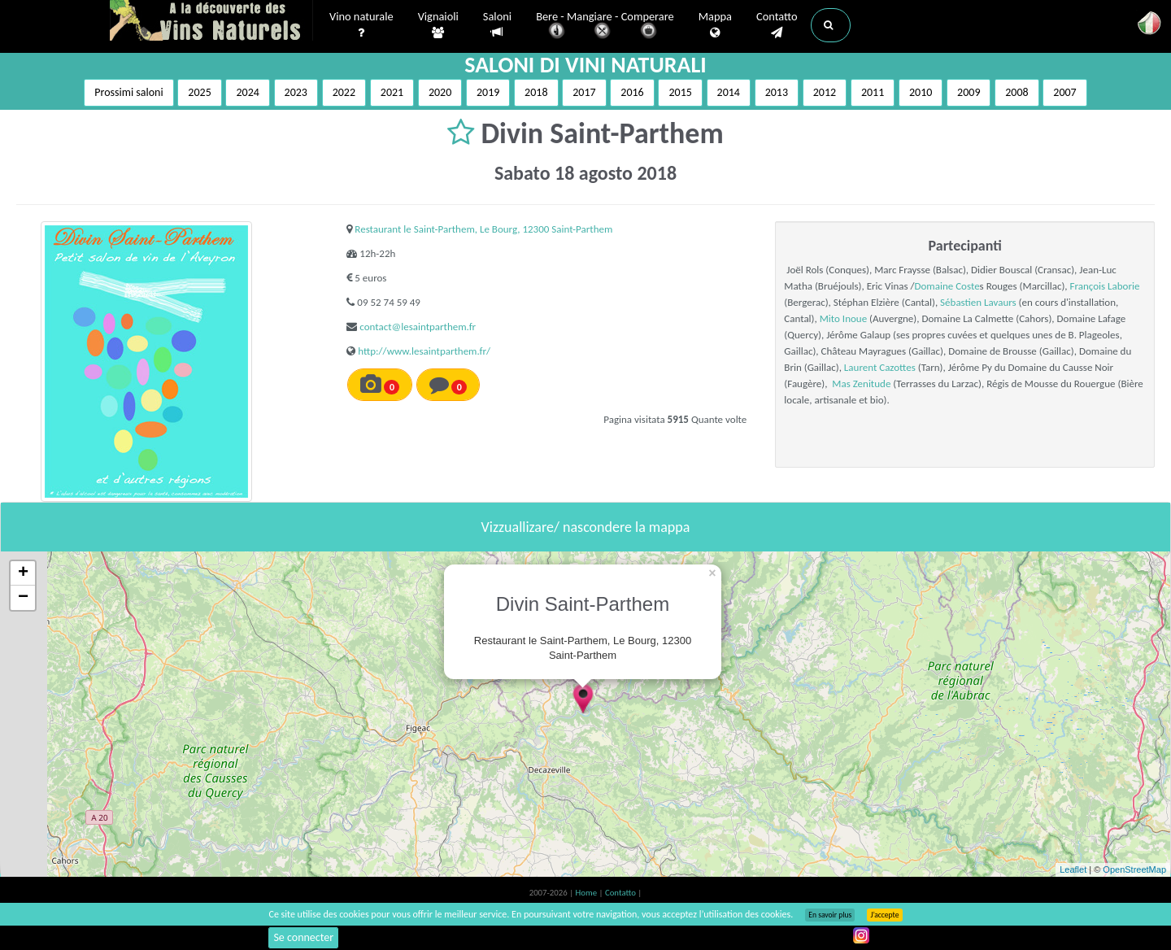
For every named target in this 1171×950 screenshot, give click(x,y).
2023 (296, 92)
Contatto (777, 25)
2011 (872, 92)
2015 (679, 92)
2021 (392, 92)
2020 (440, 92)
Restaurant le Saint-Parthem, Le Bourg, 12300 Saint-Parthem (483, 229)
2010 (920, 92)
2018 (536, 92)
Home (587, 892)
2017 (583, 92)
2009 (968, 92)
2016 (631, 92)
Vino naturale (361, 25)
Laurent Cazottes (880, 367)
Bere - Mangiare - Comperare (605, 26)
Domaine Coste (947, 286)
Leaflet (1073, 869)
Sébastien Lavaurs (978, 302)
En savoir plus (829, 915)
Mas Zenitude (861, 383)
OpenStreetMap (1134, 869)
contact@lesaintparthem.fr (417, 326)
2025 (199, 92)
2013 (776, 92)
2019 (488, 92)
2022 (344, 92)
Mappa (715, 25)
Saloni (497, 25)
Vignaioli (438, 25)
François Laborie (1105, 286)
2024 (247, 92)
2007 (1064, 92)
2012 (824, 92)
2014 (728, 92)
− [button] (23, 598)
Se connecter (303, 937)
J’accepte (884, 915)
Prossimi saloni (128, 92)
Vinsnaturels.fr (211, 22)
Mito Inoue (843, 318)
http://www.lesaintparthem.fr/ (424, 351)
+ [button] (23, 573)
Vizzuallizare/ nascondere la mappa (585, 527)
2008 (1016, 92)
